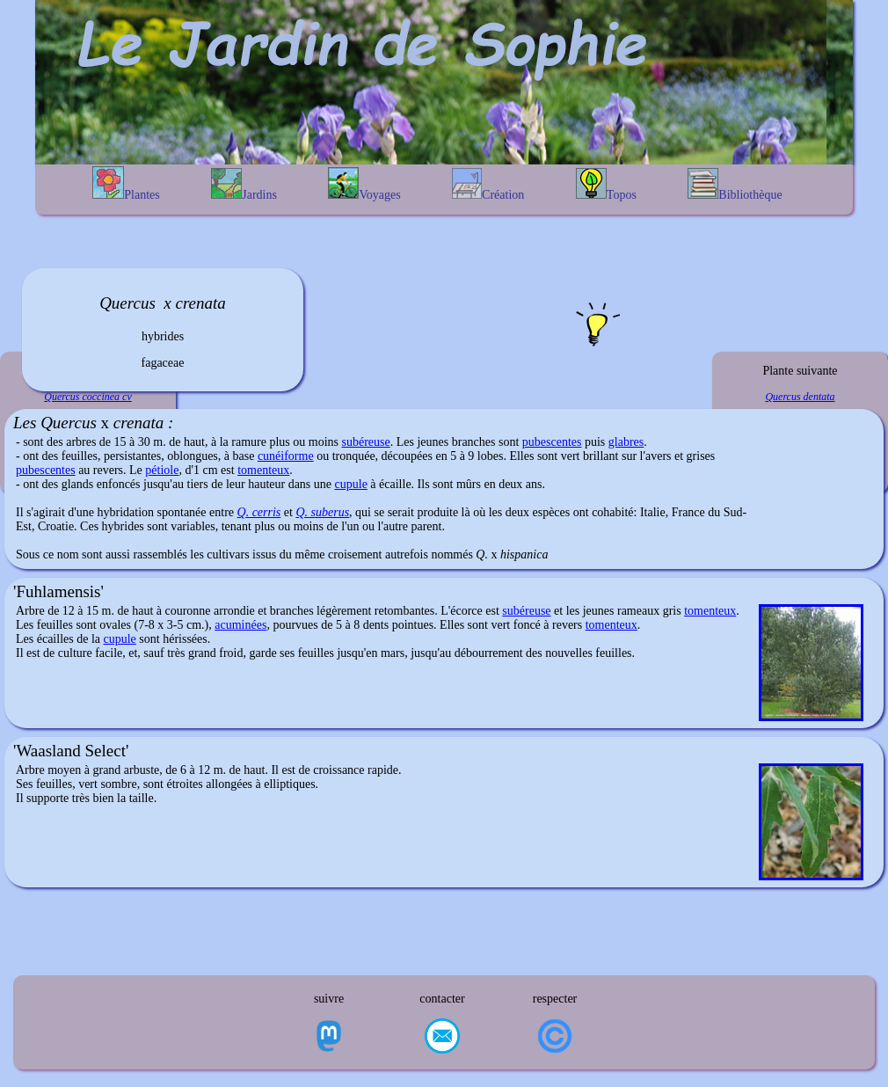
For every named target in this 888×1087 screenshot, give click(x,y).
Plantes (125, 183)
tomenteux (263, 470)
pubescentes (552, 442)
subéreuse (366, 442)
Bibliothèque (735, 184)
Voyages (364, 184)
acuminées (240, 624)
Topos (606, 184)
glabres (626, 442)
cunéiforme (286, 456)
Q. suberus (322, 512)
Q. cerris (259, 512)
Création (488, 184)
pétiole (161, 470)
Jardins (244, 184)
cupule (351, 484)
